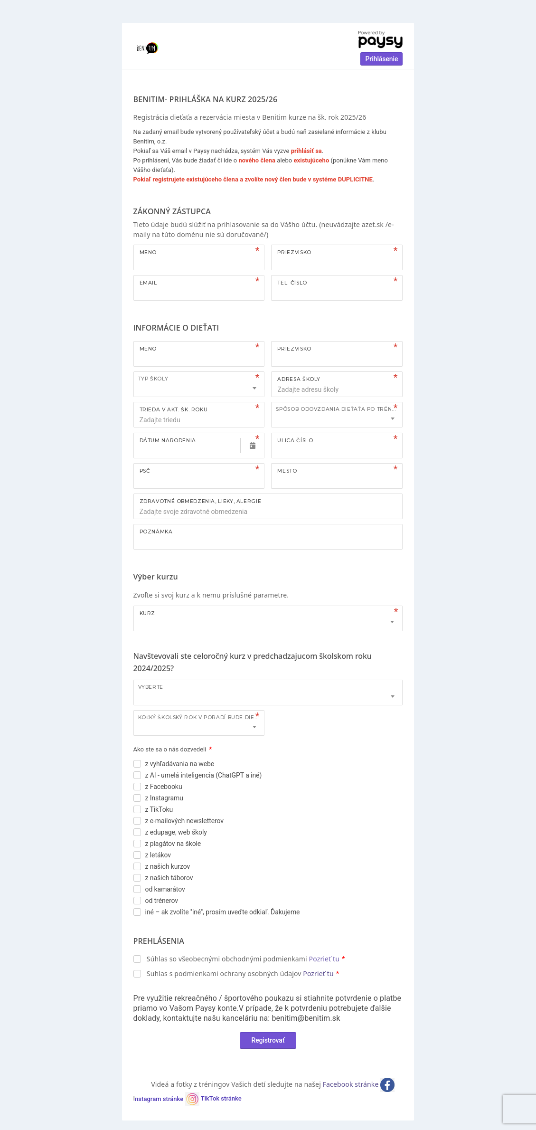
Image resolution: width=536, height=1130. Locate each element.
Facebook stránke (352, 1084)
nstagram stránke (167, 1098)
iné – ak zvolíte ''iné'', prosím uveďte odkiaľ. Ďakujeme (222, 912)
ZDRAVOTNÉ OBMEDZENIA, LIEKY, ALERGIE (201, 501)
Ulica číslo (295, 440)
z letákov (158, 855)
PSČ (145, 471)
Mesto (287, 471)
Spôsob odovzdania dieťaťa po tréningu (339, 409)
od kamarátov (165, 889)
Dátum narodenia (168, 440)
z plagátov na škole (173, 843)
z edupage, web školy (176, 832)
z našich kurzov (167, 866)
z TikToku (159, 809)
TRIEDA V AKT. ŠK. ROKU (174, 410)
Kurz (148, 613)
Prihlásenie (381, 59)
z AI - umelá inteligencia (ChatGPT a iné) (203, 775)
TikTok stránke (221, 1098)
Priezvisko (294, 252)
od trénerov (161, 900)
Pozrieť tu (324, 958)
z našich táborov (169, 878)
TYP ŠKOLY (153, 379)
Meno (148, 252)
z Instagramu (164, 798)
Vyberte (150, 687)
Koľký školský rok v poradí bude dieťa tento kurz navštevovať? (201, 717)
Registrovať (268, 1040)
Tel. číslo (292, 283)
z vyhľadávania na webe (180, 764)
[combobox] (199, 384)
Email (148, 283)
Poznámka (156, 532)
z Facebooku (163, 786)
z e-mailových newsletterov (184, 821)
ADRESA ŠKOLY (298, 379)
